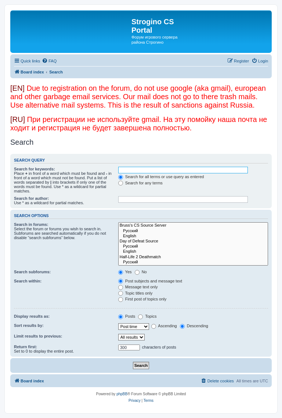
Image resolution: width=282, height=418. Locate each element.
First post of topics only (142, 299)
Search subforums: (32, 272)
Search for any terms (140, 183)
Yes (125, 272)
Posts (126, 316)
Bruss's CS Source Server (193, 225)
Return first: (25, 347)
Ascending (164, 326)
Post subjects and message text (150, 281)
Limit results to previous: (38, 336)
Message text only (138, 287)
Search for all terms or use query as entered (161, 176)
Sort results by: (29, 325)
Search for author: (31, 198)
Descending (194, 326)
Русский (193, 231)
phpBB (121, 394)
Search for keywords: (34, 169)
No (141, 272)
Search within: (27, 281)
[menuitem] (49, 61)
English (193, 236)
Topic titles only (135, 293)
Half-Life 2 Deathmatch (193, 257)
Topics (147, 316)
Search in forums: (31, 224)
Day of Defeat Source (193, 241)
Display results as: (32, 316)
